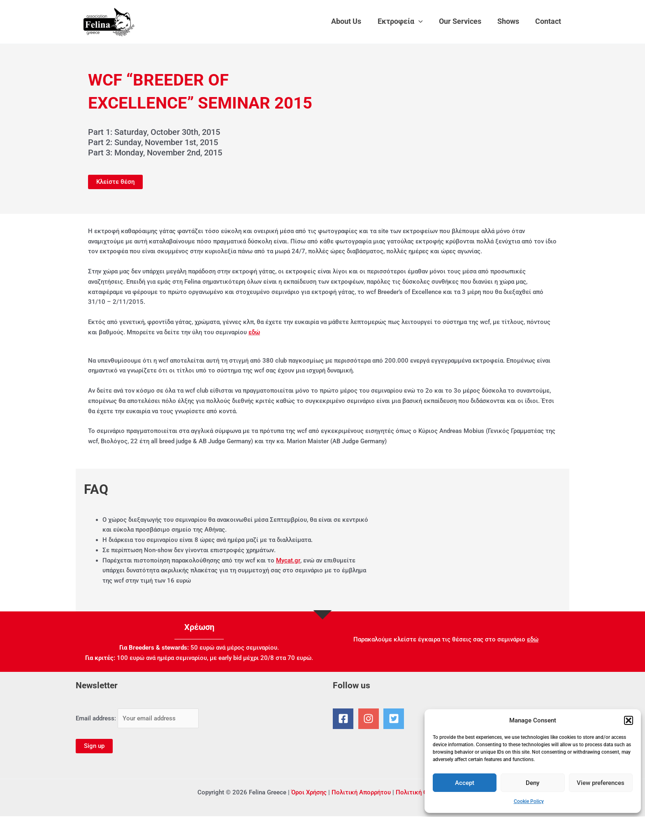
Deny (532, 783)
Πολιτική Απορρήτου (361, 793)
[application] (423, 21)
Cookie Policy (529, 801)
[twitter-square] (395, 718)
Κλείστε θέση (115, 181)
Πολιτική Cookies (421, 793)
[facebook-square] (345, 718)
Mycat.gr (288, 560)
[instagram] (370, 718)
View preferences (600, 783)
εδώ (254, 332)
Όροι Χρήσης (309, 793)
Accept (464, 783)
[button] (628, 720)
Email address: (137, 718)
